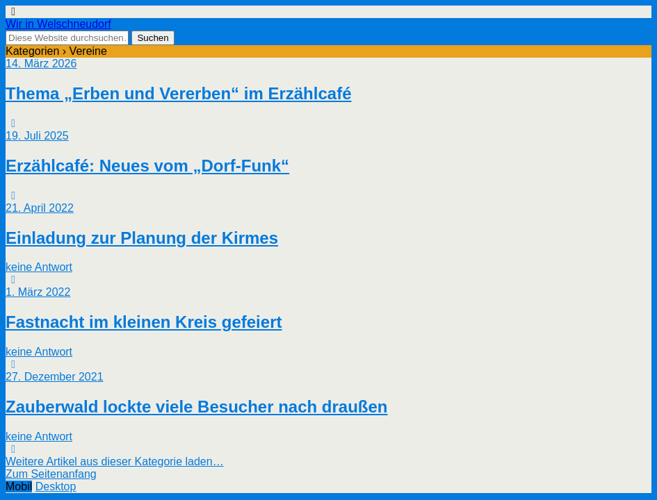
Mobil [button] (19, 486)
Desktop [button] (55, 486)
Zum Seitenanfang (51, 474)
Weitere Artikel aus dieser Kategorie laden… (115, 461)
